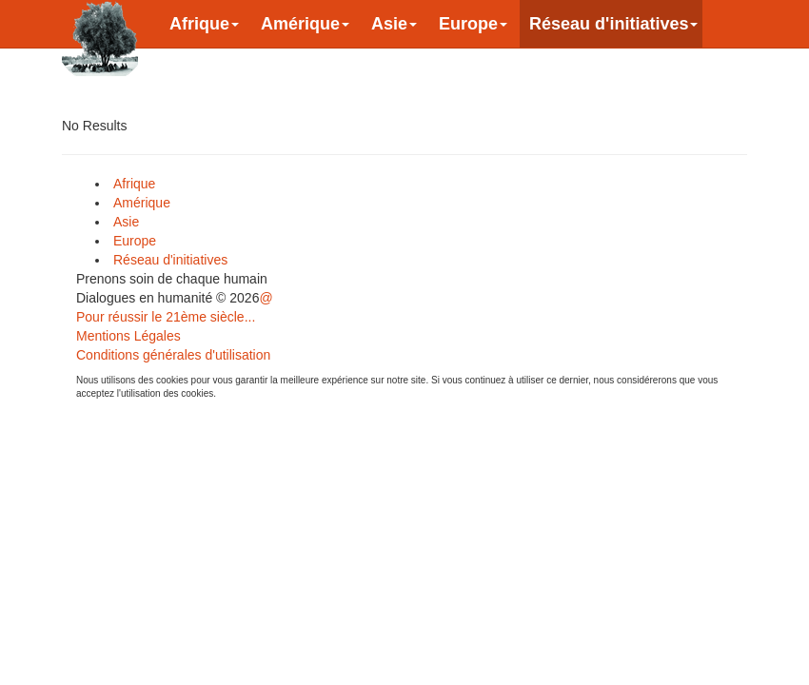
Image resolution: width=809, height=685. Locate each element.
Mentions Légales (128, 335)
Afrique (204, 23)
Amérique (305, 23)
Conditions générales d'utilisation (173, 354)
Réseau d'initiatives (613, 23)
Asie (394, 23)
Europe (473, 23)
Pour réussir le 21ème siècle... (165, 316)
